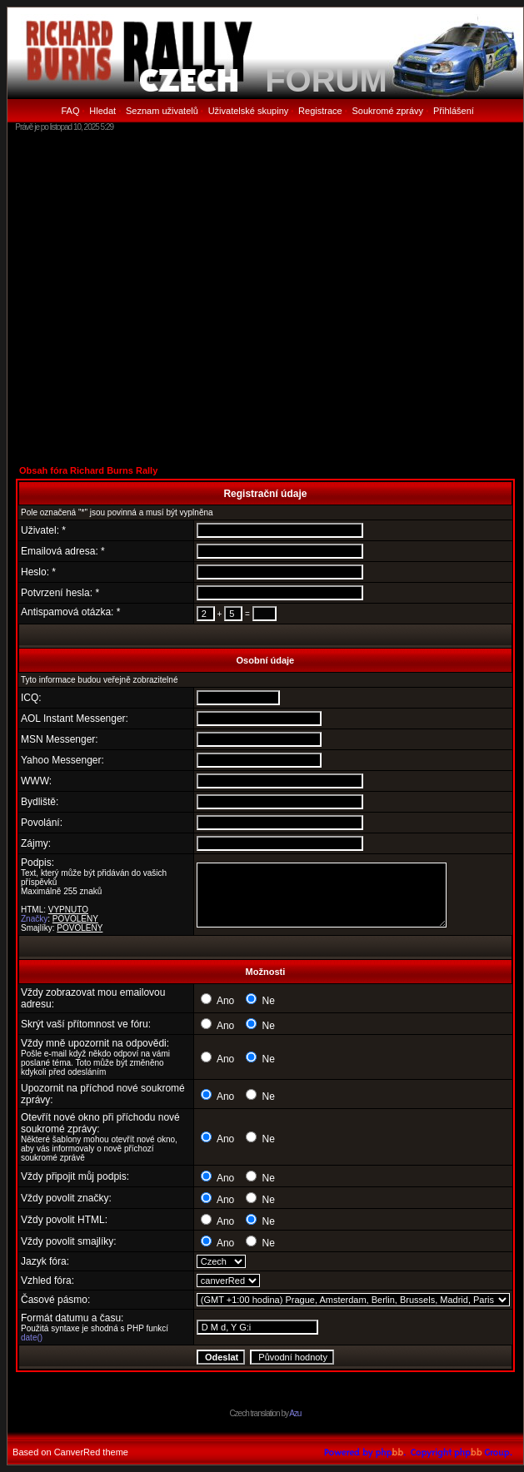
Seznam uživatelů (162, 111)
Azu (295, 1413)
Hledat (102, 111)
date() (31, 1337)
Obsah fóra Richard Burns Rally (88, 470)
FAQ (70, 111)
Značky (34, 918)
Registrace (320, 111)
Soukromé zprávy (388, 111)
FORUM (326, 80)
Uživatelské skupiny (248, 111)
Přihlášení (453, 111)
